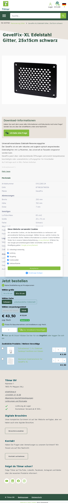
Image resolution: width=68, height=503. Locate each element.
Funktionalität (14, 260)
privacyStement (43, 240)
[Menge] (9, 330)
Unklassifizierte (15, 263)
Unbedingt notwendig (17, 249)
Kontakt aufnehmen (16, 456)
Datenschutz (37, 497)
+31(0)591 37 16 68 (13, 395)
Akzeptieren (34, 268)
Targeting (13, 256)
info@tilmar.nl (10, 392)
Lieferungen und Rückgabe (16, 401)
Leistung (12, 253)
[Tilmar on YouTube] (6, 480)
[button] (64, 5)
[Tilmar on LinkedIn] (12, 480)
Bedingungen (23, 497)
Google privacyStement (29, 245)
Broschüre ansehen (16, 431)
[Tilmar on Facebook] (18, 480)
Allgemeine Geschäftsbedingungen (19, 398)
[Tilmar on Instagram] (24, 480)
